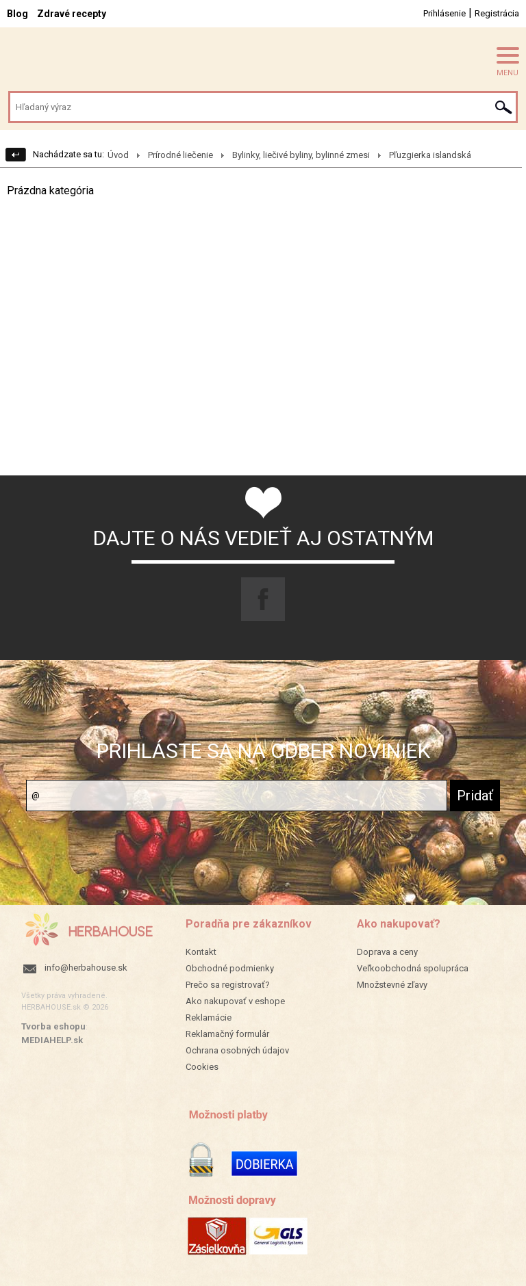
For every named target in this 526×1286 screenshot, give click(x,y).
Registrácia (497, 13)
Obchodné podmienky (230, 968)
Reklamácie (208, 1017)
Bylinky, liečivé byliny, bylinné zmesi (301, 155)
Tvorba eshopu (53, 1026)
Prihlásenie (444, 13)
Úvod (118, 155)
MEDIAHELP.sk (52, 1040)
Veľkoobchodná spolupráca (412, 968)
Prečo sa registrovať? (228, 985)
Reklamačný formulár (227, 1034)
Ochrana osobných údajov (237, 1050)
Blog (17, 13)
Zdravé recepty (71, 13)
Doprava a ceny (387, 952)
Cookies (202, 1067)
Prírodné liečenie (180, 155)
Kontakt (201, 952)
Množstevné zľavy (392, 985)
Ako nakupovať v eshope (235, 1001)
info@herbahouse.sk (86, 967)
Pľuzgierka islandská (430, 155)
